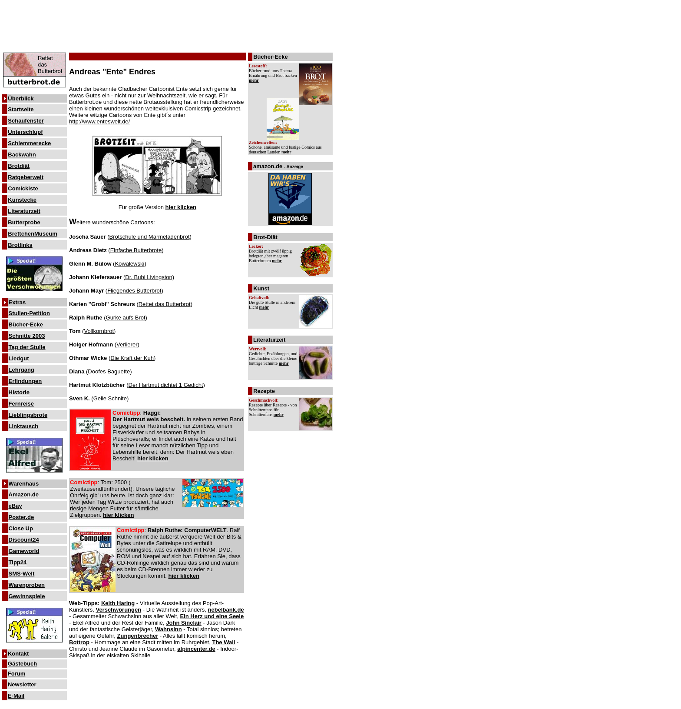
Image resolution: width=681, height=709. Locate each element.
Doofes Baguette (109, 371)
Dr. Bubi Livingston (148, 277)
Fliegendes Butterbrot (134, 290)
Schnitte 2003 (27, 336)
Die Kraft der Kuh (132, 358)
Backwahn (22, 154)
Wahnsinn (168, 629)
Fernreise (21, 403)
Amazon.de (24, 494)
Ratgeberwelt (25, 177)
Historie (19, 392)
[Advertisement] (167, 22)
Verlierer (126, 344)
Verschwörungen (118, 609)
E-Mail (16, 695)
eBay (15, 506)
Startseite (20, 109)
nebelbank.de (226, 609)
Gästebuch (22, 663)
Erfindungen (25, 381)
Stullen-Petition (29, 313)
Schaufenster (25, 120)
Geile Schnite (110, 398)
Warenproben (27, 585)
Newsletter (22, 684)
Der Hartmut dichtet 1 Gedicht (166, 385)
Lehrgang (21, 369)
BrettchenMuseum (32, 233)
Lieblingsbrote (28, 415)
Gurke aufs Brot (125, 317)
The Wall (223, 642)
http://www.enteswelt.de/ (99, 121)
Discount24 (24, 539)
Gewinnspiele (27, 596)
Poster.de (21, 517)
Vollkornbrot (99, 331)
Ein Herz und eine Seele (212, 616)
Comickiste (23, 188)
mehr (254, 80)
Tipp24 (18, 562)
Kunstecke (22, 199)
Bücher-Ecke (26, 324)
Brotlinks (20, 245)
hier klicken (181, 207)
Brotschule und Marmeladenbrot (149, 236)
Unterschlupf (25, 132)
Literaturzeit (24, 211)
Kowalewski (129, 263)
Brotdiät (19, 166)
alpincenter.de (196, 649)
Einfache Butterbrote (136, 250)
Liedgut (19, 358)
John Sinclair (184, 622)
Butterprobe (24, 222)
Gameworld (24, 551)
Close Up (21, 528)
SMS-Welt (22, 573)
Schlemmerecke (29, 143)
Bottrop (79, 642)
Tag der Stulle (27, 347)
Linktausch (24, 426)
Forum (16, 673)
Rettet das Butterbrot (165, 304)
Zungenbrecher (138, 635)
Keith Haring (118, 603)
